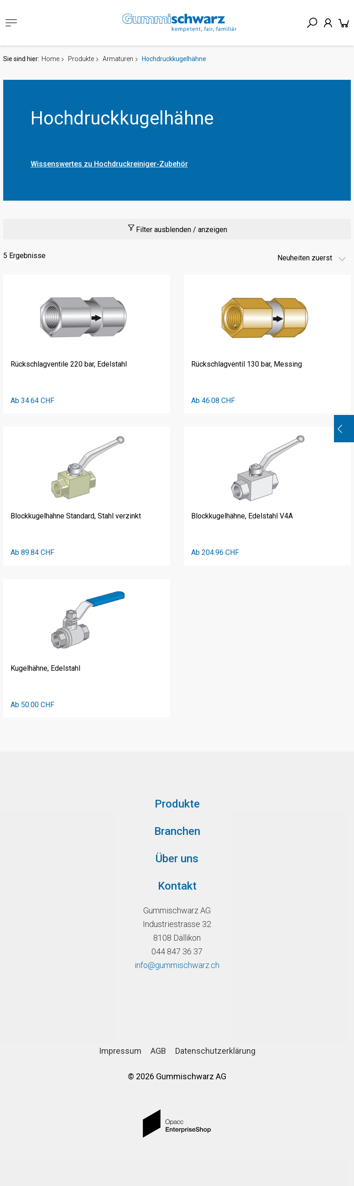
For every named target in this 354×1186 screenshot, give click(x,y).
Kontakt (177, 886)
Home (50, 58)
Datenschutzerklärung (215, 1051)
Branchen (177, 831)
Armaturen (118, 58)
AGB (158, 1051)
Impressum (120, 1051)
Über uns (177, 858)
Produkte (81, 58)
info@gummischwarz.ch (177, 965)
